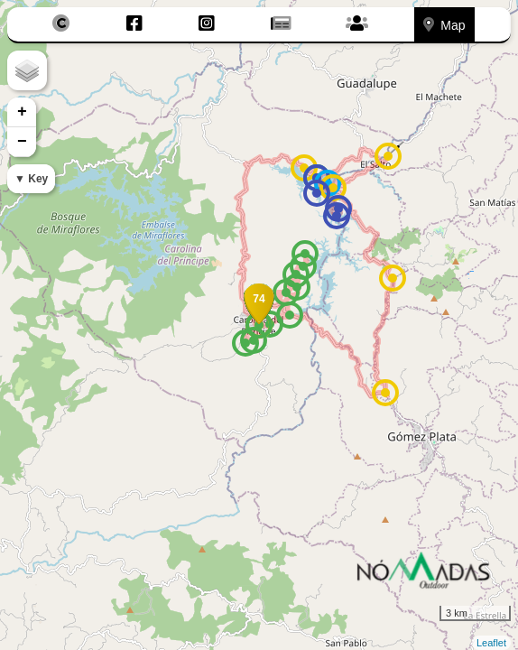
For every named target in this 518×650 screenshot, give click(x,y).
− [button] (22, 142)
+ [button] (22, 112)
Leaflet (491, 642)
